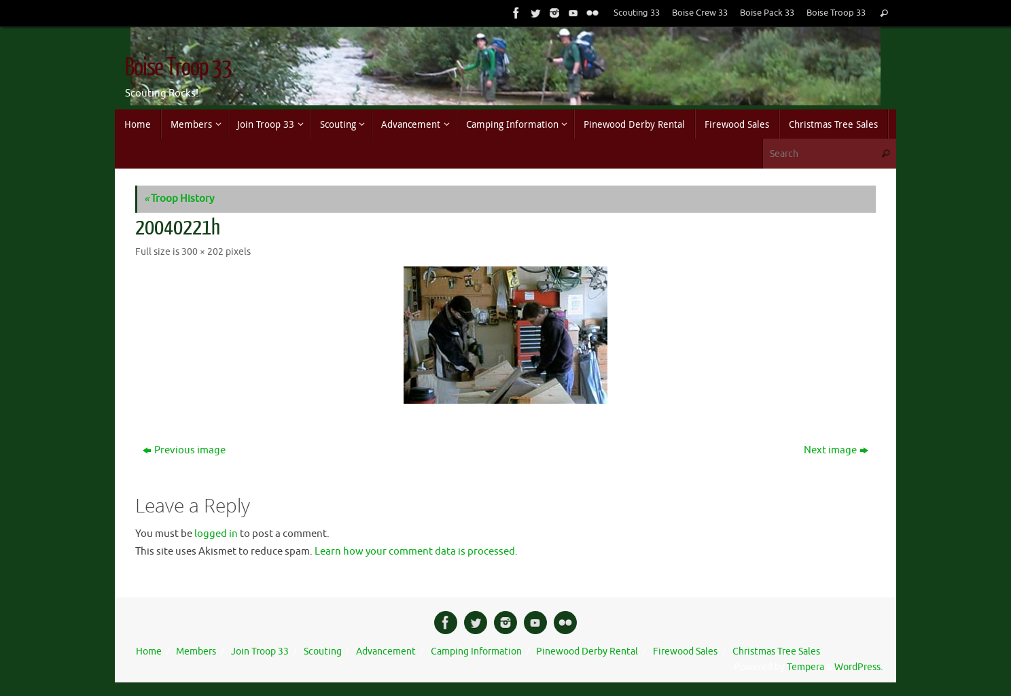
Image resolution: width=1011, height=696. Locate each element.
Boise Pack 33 (767, 12)
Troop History (179, 198)
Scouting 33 (637, 12)
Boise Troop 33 (836, 12)
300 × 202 (202, 252)
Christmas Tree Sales (776, 651)
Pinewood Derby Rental (587, 651)
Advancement (386, 651)
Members (196, 651)
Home (149, 651)
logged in (216, 533)
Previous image (184, 450)
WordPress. (858, 667)
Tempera (805, 667)
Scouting (323, 651)
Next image (836, 450)
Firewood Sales (685, 651)
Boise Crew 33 (700, 12)
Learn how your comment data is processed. (416, 551)
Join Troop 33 (260, 651)
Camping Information (476, 651)
